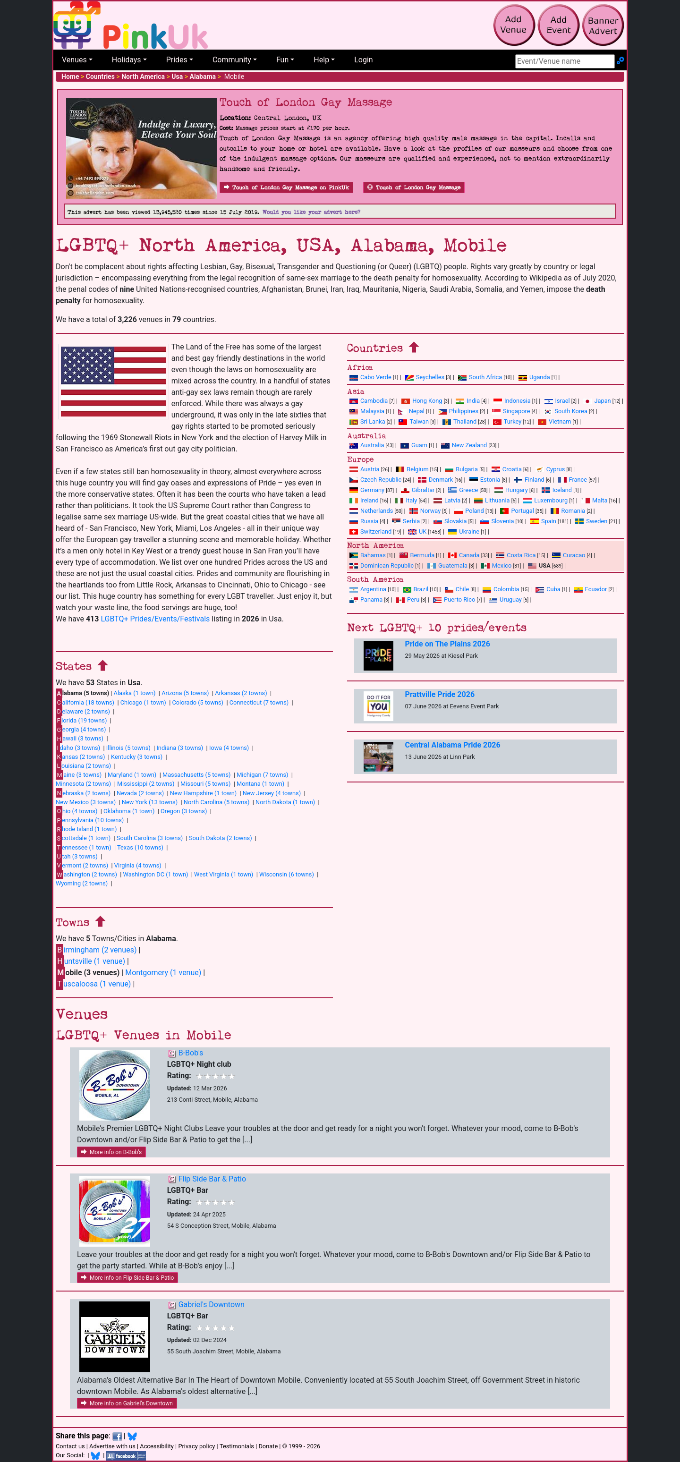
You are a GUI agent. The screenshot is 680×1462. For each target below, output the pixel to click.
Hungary (511, 489)
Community (231, 59)
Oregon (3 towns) (184, 811)
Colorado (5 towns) (197, 702)
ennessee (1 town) (83, 847)
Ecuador (590, 589)
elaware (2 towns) (83, 711)
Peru (407, 599)
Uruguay (505, 599)
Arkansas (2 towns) (241, 693)
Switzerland (370, 531)
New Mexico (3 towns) (86, 802)
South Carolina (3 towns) (150, 838)
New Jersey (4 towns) (272, 793)
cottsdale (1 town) (83, 838)
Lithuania (492, 500)
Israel (557, 400)
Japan (597, 400)
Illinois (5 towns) (128, 747)
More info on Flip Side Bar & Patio (127, 1278)
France (572, 479)
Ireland (364, 500)
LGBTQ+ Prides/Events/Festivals (155, 618)
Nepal (411, 411)
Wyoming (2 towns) (82, 883)
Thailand (459, 421)
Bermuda (417, 555)
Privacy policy (196, 1446)
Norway (425, 510)
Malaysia (366, 411)
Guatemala (447, 565)
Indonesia (512, 400)
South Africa (480, 377)
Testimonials (237, 1446)
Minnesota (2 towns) (83, 783)
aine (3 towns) (79, 775)
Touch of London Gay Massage (413, 188)
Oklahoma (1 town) (128, 811)
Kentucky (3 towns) (136, 756)
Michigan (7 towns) (262, 774)
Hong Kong (421, 400)
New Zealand (464, 445)
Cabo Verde (370, 377)
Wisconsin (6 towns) (286, 874)
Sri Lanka (367, 421)
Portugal (517, 510)
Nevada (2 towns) (140, 793)
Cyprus (550, 469)
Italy (406, 500)
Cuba (548, 589)
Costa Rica (516, 555)
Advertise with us (112, 1446)
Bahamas (367, 555)
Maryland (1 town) (132, 774)
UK (417, 531)
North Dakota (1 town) (285, 802)
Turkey (507, 421)
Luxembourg (545, 500)
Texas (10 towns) (140, 847)
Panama (365, 599)
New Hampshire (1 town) (203, 793)
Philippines (458, 411)
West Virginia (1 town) (223, 874)
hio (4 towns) (76, 811)
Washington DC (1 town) (155, 874)
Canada (464, 555)
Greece (463, 489)
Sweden (591, 521)
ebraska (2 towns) (83, 793)
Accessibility (157, 1446)
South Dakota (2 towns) (220, 838)
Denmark (435, 479)
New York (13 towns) (150, 802)
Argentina (367, 589)
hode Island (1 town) (86, 829)
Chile (457, 589)
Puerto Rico (454, 599)
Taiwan (414, 421)
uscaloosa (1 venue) (93, 984)
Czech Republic (375, 479)
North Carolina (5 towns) (217, 802)
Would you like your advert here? (311, 212)
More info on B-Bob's (111, 1152)
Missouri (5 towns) (205, 783)
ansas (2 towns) (80, 756)
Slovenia (497, 521)
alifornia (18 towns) (85, 702)
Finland (529, 479)
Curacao (568, 555)
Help (321, 59)
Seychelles (424, 377)
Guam (413, 445)
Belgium (412, 469)
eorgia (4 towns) (81, 729)
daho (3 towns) (78, 747)
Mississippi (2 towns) (145, 783)
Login (363, 59)
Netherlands (371, 510)
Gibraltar (418, 489)
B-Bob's (191, 1052)
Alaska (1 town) (135, 693)
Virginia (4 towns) (138, 865)
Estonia (484, 479)
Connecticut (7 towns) (259, 702)
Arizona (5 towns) (185, 693)
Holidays (126, 59)
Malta (594, 500)
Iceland (557, 489)
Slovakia (450, 521)
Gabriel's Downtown (211, 1304)
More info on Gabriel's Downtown (127, 1403)
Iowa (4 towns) (229, 747)
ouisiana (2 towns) (83, 765)
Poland (469, 510)
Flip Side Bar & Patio (212, 1178)
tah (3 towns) (77, 856)
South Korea (565, 411)
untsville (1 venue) (90, 961)
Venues (74, 59)
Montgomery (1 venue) (163, 972)
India (468, 400)
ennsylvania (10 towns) (90, 820)
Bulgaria (461, 469)
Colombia (501, 589)
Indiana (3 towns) (179, 747)
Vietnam (554, 421)
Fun (282, 59)
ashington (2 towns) (86, 874)
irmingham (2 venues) (96, 950)
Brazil (416, 589)
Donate (268, 1446)
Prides (176, 59)
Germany (366, 489)
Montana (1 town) (260, 783)
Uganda (534, 377)
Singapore (511, 411)
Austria (364, 469)
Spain (543, 521)
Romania (568, 510)
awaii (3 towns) (79, 738)
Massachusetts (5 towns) (196, 774)
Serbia (406, 521)
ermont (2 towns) (82, 865)
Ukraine (463, 531)
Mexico (496, 565)
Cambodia (368, 400)
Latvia (447, 500)
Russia (363, 521)
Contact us (70, 1446)
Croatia (507, 469)
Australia (366, 445)
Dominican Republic (381, 565)
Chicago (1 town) (143, 702)
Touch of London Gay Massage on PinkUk (286, 188)
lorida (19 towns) (81, 720)
